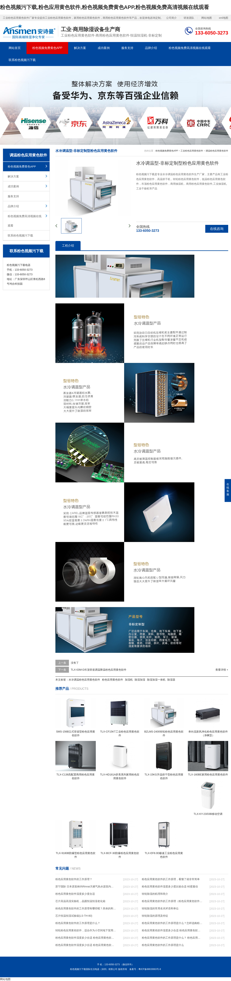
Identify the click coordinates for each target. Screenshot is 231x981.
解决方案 (80, 48)
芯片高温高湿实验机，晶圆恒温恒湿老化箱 (80, 901)
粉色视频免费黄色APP (47, 48)
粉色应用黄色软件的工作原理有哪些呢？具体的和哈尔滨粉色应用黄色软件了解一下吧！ (85, 908)
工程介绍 (68, 245)
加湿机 (129, 679)
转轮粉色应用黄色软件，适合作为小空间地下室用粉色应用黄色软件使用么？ (85, 930)
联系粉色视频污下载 (22, 60)
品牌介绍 (151, 48)
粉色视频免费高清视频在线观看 (190, 48)
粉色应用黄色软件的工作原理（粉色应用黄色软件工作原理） (172, 901)
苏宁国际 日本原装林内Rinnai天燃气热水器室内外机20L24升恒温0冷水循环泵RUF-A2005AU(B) (85, 886)
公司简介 (171, 17)
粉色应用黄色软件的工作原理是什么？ (77, 923)
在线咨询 (216, 229)
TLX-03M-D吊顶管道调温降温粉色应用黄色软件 (98, 669)
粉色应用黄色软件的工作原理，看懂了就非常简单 (171, 879)
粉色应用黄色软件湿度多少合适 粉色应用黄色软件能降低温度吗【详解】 (85, 937)
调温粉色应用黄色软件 (217, 150)
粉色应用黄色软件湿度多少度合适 (75, 893)
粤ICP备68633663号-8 (149, 969)
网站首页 (15, 48)
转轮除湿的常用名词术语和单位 (160, 908)
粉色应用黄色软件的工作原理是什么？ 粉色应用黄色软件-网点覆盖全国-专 (172, 937)
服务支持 (127, 48)
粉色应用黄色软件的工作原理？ (73, 879)
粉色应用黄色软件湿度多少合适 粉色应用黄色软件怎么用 (85, 944)
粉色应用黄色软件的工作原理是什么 (163, 944)
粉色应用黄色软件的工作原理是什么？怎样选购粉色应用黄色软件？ (172, 923)
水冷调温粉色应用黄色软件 (84, 679)
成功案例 (104, 48)
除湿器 (171, 679)
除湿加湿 (140, 679)
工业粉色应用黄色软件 (191, 150)
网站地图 (206, 17)
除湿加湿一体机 (156, 679)
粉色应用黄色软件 (112, 679)
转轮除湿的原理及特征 (155, 915)
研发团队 (189, 17)
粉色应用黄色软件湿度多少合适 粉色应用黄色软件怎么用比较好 (172, 930)
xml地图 (223, 17)
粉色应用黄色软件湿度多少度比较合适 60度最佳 (170, 886)
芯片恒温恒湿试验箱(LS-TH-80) (73, 915)
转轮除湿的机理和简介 (155, 893)
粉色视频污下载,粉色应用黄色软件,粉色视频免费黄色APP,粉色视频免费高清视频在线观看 (104, 7)
